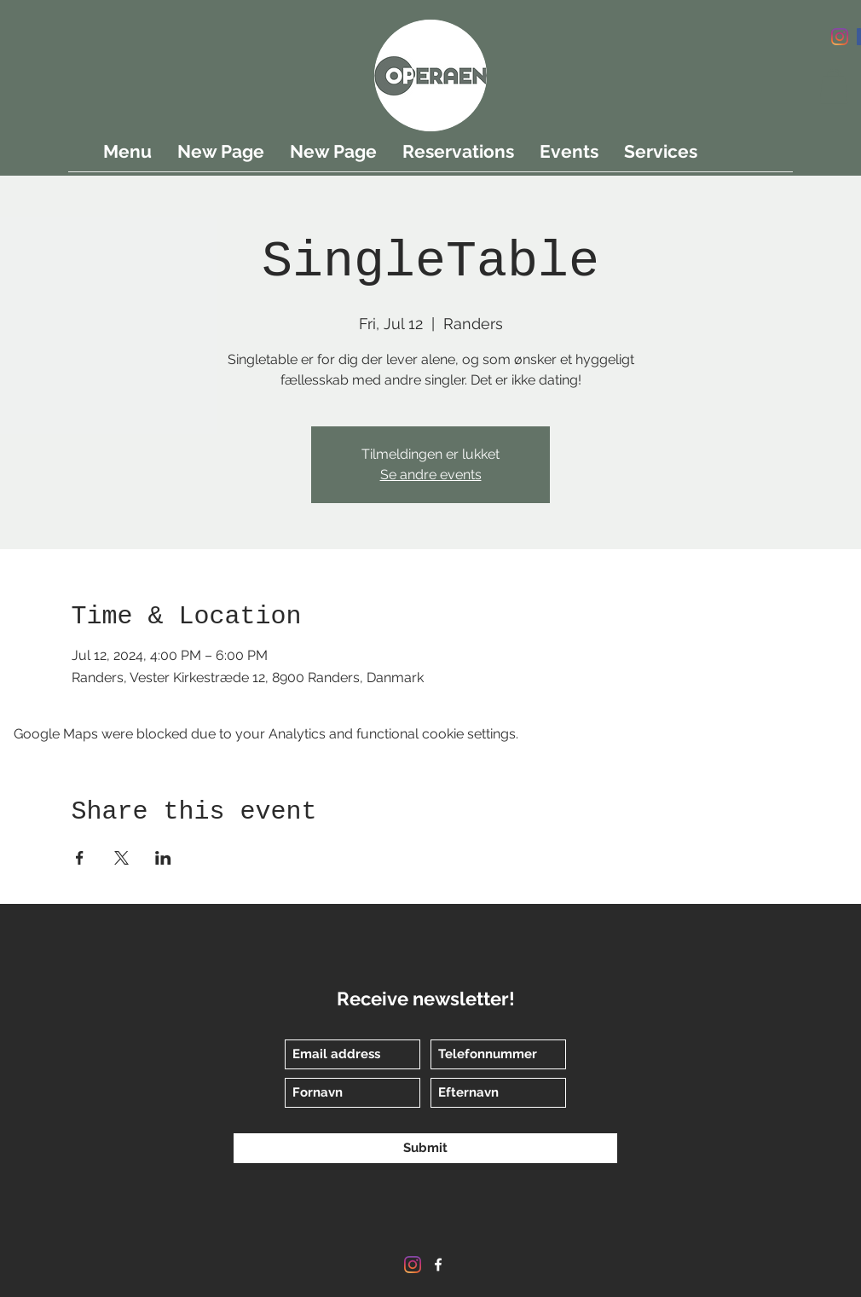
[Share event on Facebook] (80, 858)
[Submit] (425, 1148)
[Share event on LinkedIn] (163, 858)
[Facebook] (438, 1264)
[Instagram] (839, 36)
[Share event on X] (121, 858)
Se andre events (431, 474)
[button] (833, 86)
